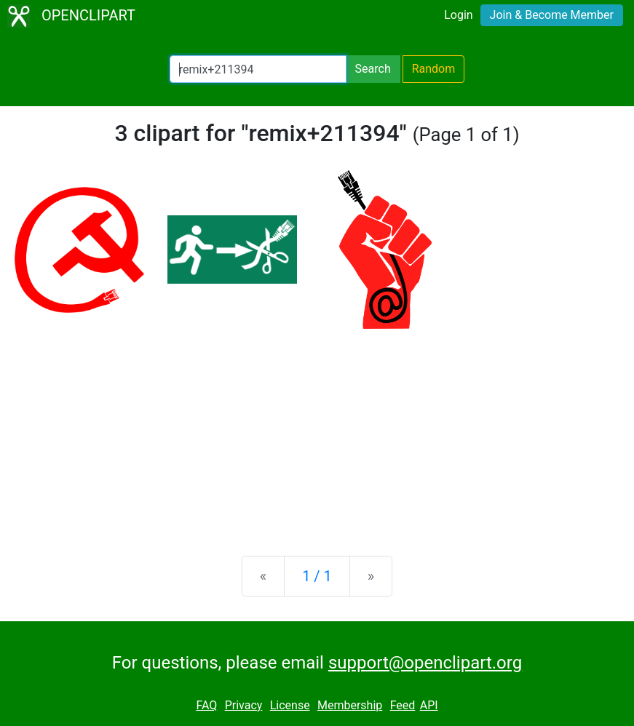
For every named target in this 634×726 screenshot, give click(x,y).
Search (373, 69)
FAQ (206, 705)
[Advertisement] (317, 430)
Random (434, 69)
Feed (403, 705)
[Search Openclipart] (258, 69)
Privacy (244, 705)
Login (458, 15)
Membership (349, 705)
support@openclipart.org (425, 663)
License (290, 705)
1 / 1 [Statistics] (317, 576)
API (429, 705)
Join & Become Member (552, 15)
